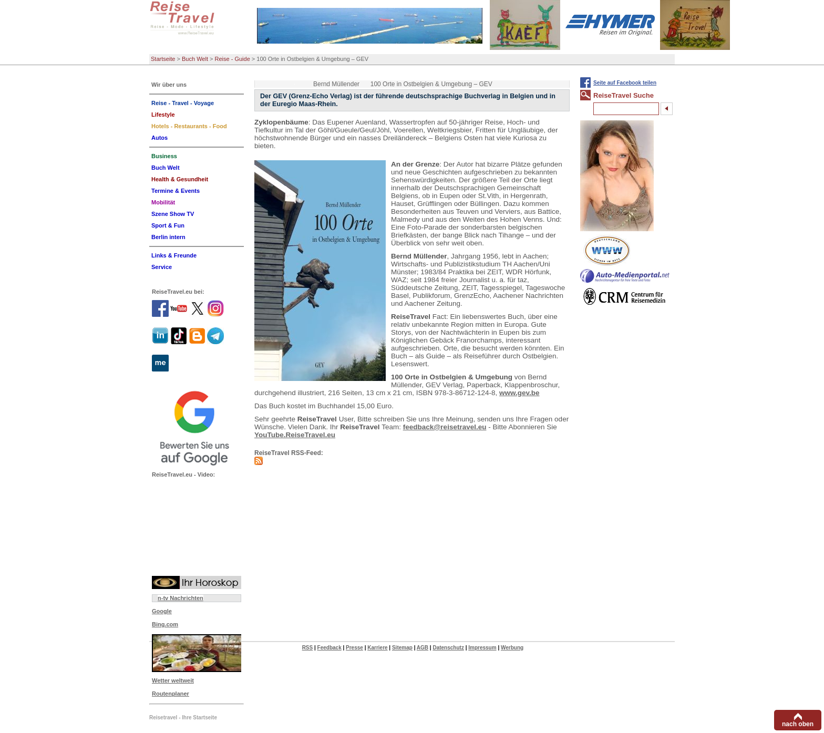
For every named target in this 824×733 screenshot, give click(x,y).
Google (162, 611)
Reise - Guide (232, 59)
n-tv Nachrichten (180, 598)
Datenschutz (448, 648)
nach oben (797, 724)
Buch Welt (195, 59)
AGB (422, 648)
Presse (354, 648)
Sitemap (402, 648)
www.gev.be (519, 393)
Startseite (163, 59)
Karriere (377, 648)
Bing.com (165, 624)
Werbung (512, 648)
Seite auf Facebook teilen (624, 83)
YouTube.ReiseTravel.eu (294, 435)
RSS (307, 648)
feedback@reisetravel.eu (445, 427)
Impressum (482, 648)
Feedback (329, 648)
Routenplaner (170, 693)
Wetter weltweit (173, 680)
